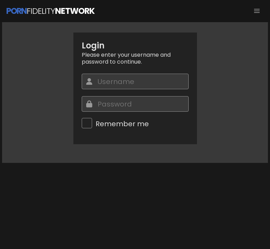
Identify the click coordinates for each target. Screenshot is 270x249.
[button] (256, 11)
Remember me (122, 124)
